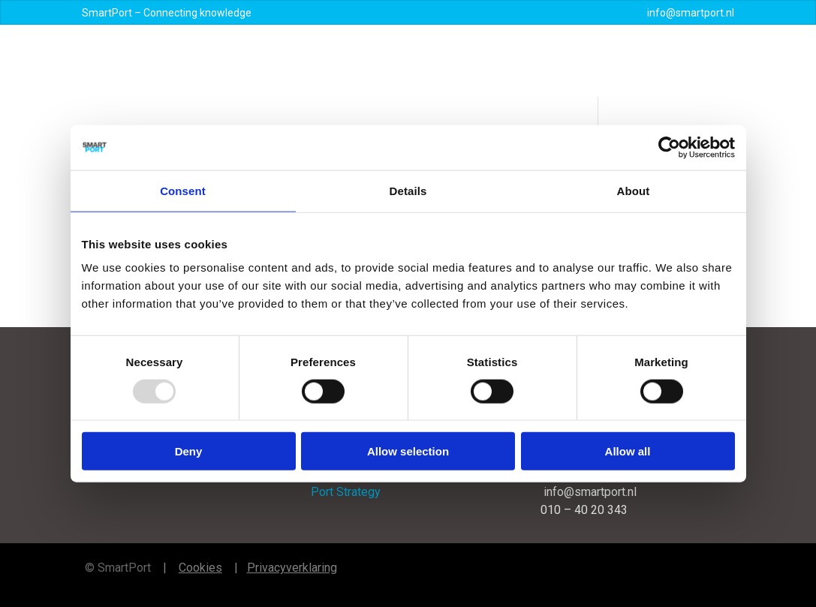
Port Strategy (346, 492)
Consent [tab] (183, 190)
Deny (189, 451)
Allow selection (408, 451)
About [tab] (633, 190)
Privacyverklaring (292, 567)
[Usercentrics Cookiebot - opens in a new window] (669, 147)
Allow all (628, 451)
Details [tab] (408, 190)
